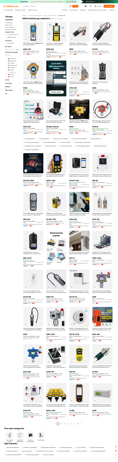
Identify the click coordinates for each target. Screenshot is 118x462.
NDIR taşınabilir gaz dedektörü (48, 447)
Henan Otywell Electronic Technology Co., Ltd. (102, 339)
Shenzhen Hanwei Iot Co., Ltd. (53, 375)
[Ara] (75, 6)
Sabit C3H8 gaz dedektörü (49, 142)
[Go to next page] (80, 423)
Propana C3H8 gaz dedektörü (97, 451)
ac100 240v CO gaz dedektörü (31, 142)
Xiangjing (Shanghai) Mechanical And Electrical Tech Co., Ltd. (33, 184)
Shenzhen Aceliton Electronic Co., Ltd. (79, 186)
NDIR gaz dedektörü (95, 138)
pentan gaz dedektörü (48, 454)
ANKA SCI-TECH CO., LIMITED (77, 300)
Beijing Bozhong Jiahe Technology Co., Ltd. (102, 375)
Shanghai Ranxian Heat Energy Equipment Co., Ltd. (56, 416)
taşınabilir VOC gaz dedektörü (96, 447)
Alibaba (24, 15)
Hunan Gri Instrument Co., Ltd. (31, 52)
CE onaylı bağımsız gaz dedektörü (82, 142)
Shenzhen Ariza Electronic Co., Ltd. (78, 339)
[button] (70, 6)
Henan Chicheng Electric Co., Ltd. (54, 300)
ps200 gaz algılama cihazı (65, 447)
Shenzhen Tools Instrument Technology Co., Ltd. (79, 414)
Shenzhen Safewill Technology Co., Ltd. (79, 94)
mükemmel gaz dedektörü (63, 451)
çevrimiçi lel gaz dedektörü (80, 451)
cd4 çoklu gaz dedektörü (65, 146)
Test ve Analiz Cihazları (49, 15)
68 (77, 423)
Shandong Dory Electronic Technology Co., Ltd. (102, 185)
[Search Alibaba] (45, 6)
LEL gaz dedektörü (80, 447)
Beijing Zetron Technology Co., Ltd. (55, 222)
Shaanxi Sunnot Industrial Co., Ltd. (100, 52)
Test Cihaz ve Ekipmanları (35, 15)
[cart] (91, 6)
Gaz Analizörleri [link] (62, 15)
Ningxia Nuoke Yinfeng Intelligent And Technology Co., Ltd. (102, 263)
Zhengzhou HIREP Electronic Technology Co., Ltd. (79, 225)
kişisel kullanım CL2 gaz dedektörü (32, 146)
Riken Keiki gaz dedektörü (99, 146)
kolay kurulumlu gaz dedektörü (79, 138)
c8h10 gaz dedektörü (64, 142)
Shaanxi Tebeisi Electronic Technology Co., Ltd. (79, 52)
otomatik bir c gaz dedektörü (31, 149)
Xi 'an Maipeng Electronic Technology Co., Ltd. (102, 301)
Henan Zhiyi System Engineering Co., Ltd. (102, 91)
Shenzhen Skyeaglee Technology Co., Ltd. (56, 339)
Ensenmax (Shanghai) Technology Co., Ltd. (79, 131)
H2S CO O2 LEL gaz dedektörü (60, 138)
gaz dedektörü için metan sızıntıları (44, 451)
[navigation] (12, 220)
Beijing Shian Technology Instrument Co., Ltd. (56, 185)
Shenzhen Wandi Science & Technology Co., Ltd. (33, 224)
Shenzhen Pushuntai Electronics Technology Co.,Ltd (79, 263)
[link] (116, 446)
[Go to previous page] (54, 423)
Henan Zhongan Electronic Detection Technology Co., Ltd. (33, 131)
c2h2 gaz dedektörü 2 (29, 138)
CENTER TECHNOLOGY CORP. (31, 337)
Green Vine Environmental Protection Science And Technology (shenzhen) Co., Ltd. (102, 414)
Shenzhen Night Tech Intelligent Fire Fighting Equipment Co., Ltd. (33, 301)
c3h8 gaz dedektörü (43, 138)
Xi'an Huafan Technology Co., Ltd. (31, 376)
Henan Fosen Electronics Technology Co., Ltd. (33, 264)
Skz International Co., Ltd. (52, 131)
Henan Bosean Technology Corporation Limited (56, 55)
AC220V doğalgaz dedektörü (82, 146)
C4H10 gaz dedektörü (50, 146)
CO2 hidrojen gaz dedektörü (32, 454)
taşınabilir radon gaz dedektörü (13, 454)
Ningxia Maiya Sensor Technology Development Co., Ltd (102, 133)
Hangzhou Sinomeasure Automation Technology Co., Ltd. (33, 92)
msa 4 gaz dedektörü (26, 451)
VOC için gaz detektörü (11, 451)
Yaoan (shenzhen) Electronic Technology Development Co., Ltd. (33, 415)
